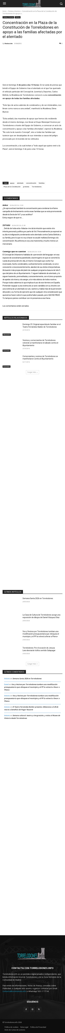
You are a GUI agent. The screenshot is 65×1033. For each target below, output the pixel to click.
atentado (20, 183)
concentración (31, 183)
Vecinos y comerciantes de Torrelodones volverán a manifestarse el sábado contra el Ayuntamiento (40, 342)
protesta (26, 187)
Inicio (4, 11)
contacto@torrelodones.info (14, 991)
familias (41, 183)
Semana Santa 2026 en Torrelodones (38, 598)
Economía (6, 350)
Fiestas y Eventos (14, 11)
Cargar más (32, 372)
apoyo (12, 183)
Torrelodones (37, 187)
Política (18, 17)
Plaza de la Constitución (12, 187)
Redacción (9, 43)
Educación (6, 334)
